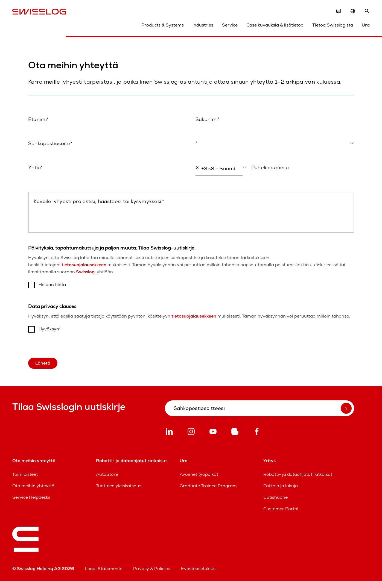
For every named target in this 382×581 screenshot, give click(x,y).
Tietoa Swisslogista (332, 25)
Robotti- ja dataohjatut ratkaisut (297, 474)
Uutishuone (275, 497)
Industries (203, 25)
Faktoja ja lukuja (280, 486)
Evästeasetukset (198, 568)
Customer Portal (280, 509)
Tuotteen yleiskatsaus (118, 486)
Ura (366, 25)
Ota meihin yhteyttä (33, 486)
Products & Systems (162, 25)
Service (230, 25)
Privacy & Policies (151, 568)
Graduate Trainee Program (208, 486)
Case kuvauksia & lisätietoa (275, 25)
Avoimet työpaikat (199, 474)
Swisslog (85, 272)
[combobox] (275, 143)
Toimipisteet (25, 474)
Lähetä (42, 363)
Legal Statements (103, 568)
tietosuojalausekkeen (84, 265)
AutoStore (107, 474)
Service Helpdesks (31, 497)
